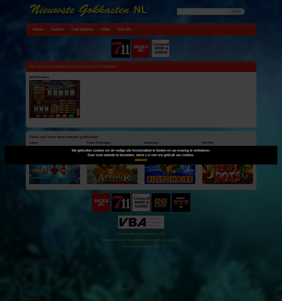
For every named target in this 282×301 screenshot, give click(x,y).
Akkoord (141, 160)
